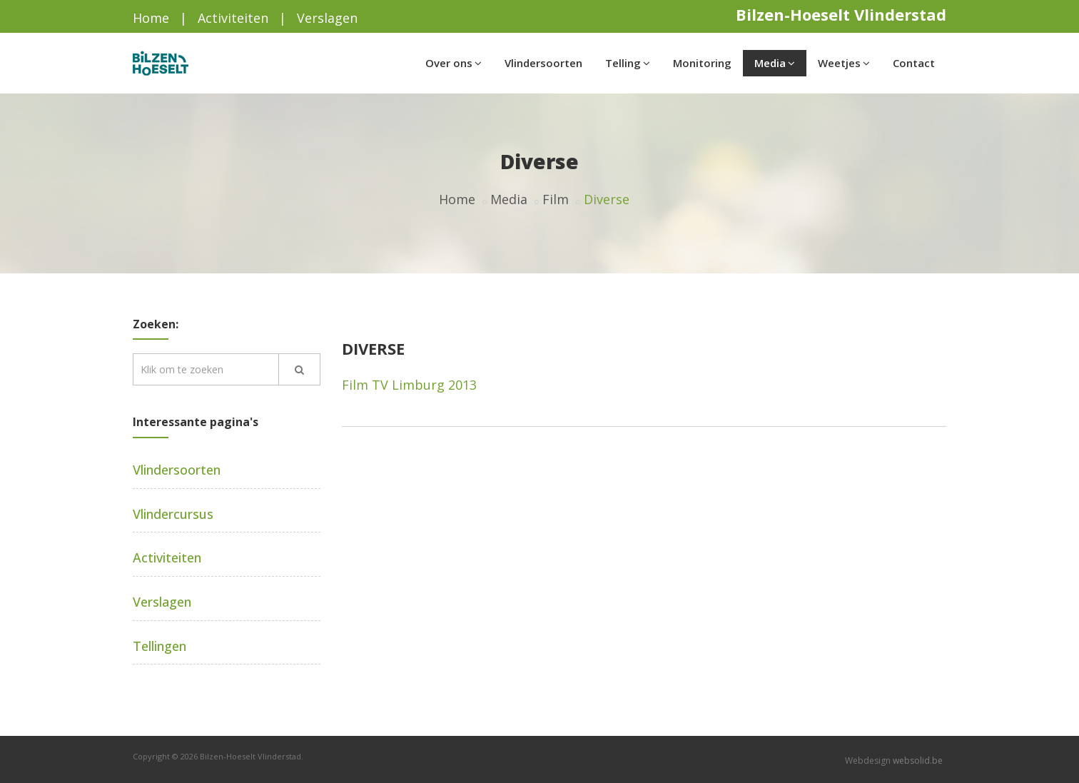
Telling (627, 63)
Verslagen (327, 17)
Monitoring (702, 63)
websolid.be (918, 760)
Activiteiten (233, 17)
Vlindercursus (173, 513)
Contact (914, 63)
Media (774, 63)
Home (151, 17)
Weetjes (844, 63)
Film (555, 199)
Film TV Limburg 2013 (409, 384)
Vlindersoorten (543, 63)
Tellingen (159, 646)
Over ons (453, 63)
